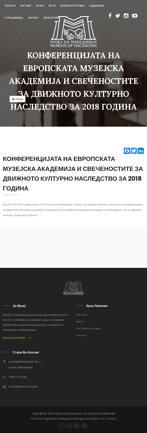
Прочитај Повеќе (17, 338)
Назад (17, 99)
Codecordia (108, 413)
